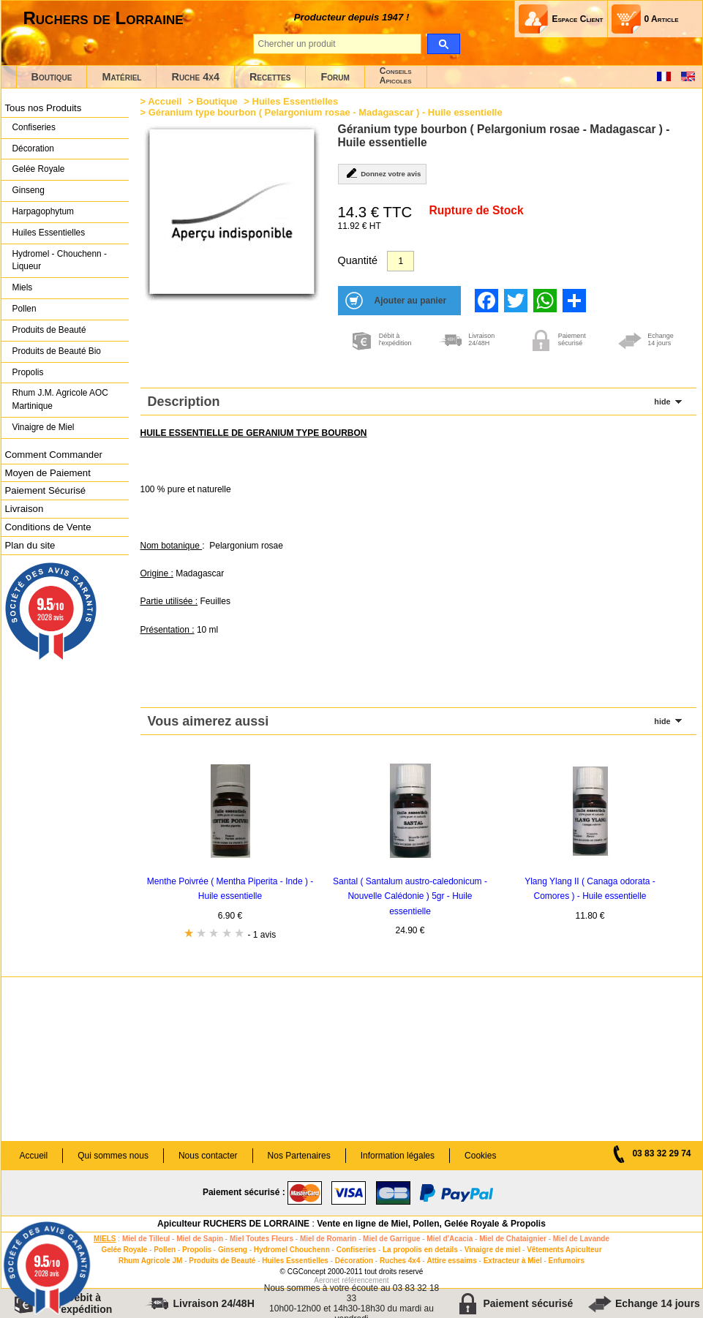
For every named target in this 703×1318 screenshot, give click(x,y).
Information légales (398, 1156)
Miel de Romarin (328, 1239)
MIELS (105, 1239)
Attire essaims (451, 1261)
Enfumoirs (566, 1261)
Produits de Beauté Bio (56, 351)
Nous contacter (208, 1156)
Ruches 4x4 (400, 1261)
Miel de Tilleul (146, 1239)
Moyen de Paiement (48, 472)
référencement (365, 1280)
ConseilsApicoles (396, 76)
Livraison (24, 508)
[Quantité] (400, 261)
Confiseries (34, 127)
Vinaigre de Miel (43, 427)
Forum (334, 77)
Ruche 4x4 (195, 77)
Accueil (164, 101)
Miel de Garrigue (391, 1239)
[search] (443, 44)
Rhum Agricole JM (150, 1261)
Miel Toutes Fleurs (261, 1239)
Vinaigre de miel (493, 1250)
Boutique (51, 77)
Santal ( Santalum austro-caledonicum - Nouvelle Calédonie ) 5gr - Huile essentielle (410, 896)
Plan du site (30, 545)
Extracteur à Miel (513, 1261)
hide (662, 401)
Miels (22, 287)
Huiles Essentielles (49, 232)
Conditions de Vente (48, 526)
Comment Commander (53, 454)
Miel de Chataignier (512, 1239)
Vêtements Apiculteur (564, 1250)
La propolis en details (420, 1250)
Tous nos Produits (43, 107)
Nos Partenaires (299, 1156)
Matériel (121, 77)
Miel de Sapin (199, 1239)
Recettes (270, 77)
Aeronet (326, 1280)
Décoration (33, 148)
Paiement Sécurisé (45, 490)
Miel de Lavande (581, 1239)
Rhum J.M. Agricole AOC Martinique (60, 399)
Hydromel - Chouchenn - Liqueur (59, 260)
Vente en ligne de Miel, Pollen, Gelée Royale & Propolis (431, 1224)
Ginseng (28, 190)
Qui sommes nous (113, 1156)
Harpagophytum (43, 211)
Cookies (480, 1156)
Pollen (24, 309)
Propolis (28, 372)
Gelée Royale (38, 169)
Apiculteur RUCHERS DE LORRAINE (233, 1224)
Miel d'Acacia (449, 1239)
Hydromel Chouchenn (292, 1250)
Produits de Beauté (49, 330)
